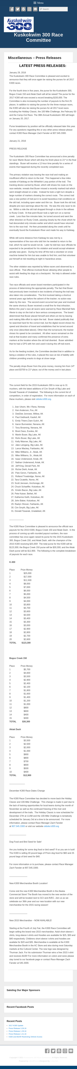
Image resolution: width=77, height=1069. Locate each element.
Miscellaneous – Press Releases (34, 58)
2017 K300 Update (16, 1026)
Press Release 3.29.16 (17, 1028)
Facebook (11, 9)
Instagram (29, 9)
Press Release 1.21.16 (17, 1034)
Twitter (17, 9)
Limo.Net (54, 1061)
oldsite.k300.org (43, 399)
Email (35, 9)
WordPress (23, 9)
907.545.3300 (18, 826)
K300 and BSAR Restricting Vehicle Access (25, 1037)
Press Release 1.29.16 (17, 1031)
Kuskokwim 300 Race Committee (38, 37)
